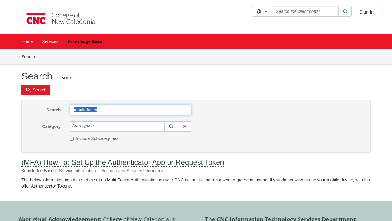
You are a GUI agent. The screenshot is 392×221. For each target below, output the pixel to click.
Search (54, 60)
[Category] (100, 77)
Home (27, 41)
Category (51, 77)
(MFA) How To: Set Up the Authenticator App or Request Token (122, 113)
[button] (171, 77)
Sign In (366, 11)
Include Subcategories (94, 89)
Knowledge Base (85, 41)
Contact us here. (344, 188)
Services (50, 41)
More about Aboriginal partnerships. (130, 188)
